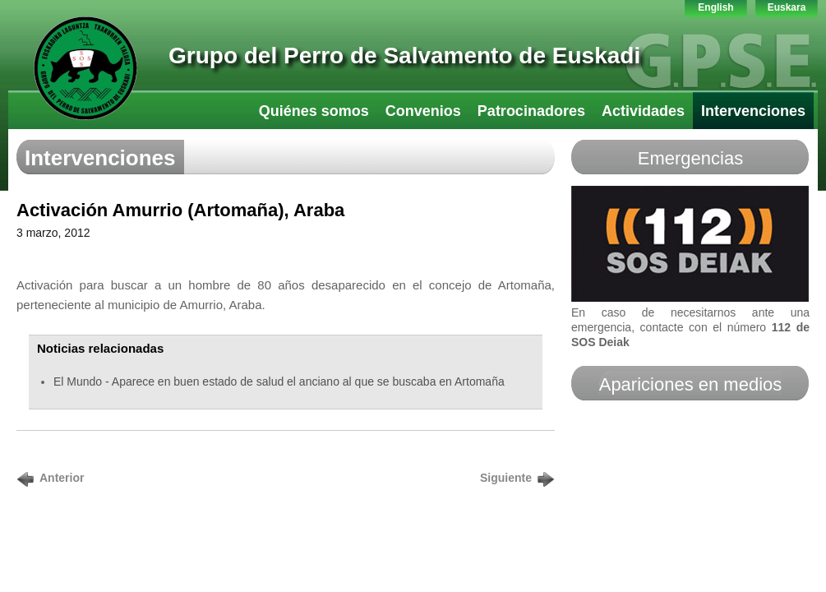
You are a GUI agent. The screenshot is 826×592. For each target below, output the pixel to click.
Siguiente (506, 477)
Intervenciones (753, 111)
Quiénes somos (314, 111)
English (715, 7)
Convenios (423, 111)
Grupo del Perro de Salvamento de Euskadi (404, 55)
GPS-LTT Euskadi (85, 68)
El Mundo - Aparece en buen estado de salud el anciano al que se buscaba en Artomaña (279, 381)
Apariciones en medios (690, 384)
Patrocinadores (531, 111)
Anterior (61, 477)
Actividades (643, 111)
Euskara (787, 7)
